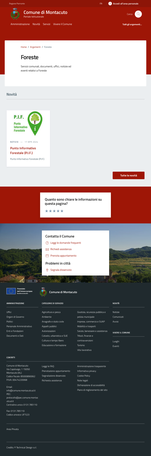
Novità (36, 24)
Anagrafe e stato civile (53, 321)
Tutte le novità (128, 175)
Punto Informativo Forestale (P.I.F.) (23, 150)
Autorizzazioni (48, 331)
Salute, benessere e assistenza (92, 331)
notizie (14, 141)
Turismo (81, 345)
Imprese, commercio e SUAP (91, 321)
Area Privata (12, 429)
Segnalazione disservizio (53, 375)
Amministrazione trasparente (91, 366)
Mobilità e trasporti (86, 326)
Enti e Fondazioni (14, 331)
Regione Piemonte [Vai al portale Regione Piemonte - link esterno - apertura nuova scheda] (17, 3)
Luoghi (116, 341)
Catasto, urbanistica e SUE (55, 335)
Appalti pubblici (49, 326)
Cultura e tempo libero (53, 340)
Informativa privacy (86, 371)
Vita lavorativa (84, 350)
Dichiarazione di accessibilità (91, 385)
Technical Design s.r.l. (26, 447)
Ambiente (46, 317)
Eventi (116, 346)
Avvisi (115, 321)
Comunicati (118, 317)
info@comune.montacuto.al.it (21, 390)
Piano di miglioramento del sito (92, 390)
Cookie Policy (83, 375)
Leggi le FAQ (48, 366)
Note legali (82, 380)
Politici (9, 321)
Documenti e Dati (14, 335)
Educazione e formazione (54, 345)
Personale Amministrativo (19, 326)
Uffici (8, 312)
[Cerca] (138, 14)
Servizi (46, 24)
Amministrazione (20, 24)
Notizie (116, 312)
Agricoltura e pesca (51, 312)
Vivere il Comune (62, 24)
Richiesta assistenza (52, 380)
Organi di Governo (15, 317)
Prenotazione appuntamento (56, 371)
